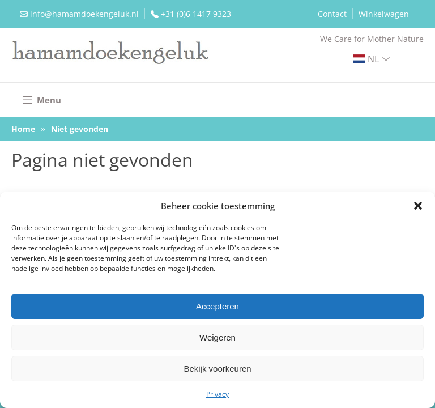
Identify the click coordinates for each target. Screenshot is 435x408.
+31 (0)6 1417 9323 (196, 13)
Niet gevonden (79, 129)
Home (23, 129)
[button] (418, 205)
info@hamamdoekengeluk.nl (84, 13)
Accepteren (217, 306)
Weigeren (217, 337)
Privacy (217, 394)
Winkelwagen (384, 13)
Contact (332, 13)
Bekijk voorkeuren (217, 368)
